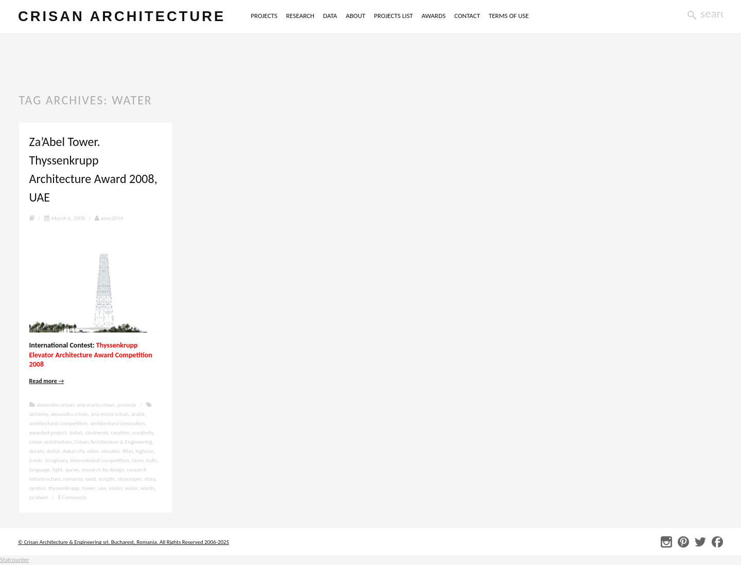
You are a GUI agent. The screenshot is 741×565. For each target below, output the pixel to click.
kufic (151, 460)
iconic (36, 460)
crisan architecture (121, 16)
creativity (142, 432)
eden (93, 451)
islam (138, 460)
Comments (72, 497)
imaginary (56, 460)
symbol (37, 488)
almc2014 (109, 218)
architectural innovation (117, 423)
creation (120, 432)
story (149, 479)
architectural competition (58, 423)
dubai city (73, 451)
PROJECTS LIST (393, 16)
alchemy (38, 414)
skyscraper (130, 479)
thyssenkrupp (63, 488)
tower (88, 488)
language (39, 469)
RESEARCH (300, 16)
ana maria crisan (95, 405)
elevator (110, 451)
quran (72, 469)
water (131, 488)
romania (72, 479)
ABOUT (355, 16)
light (57, 469)
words (147, 488)
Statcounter (14, 559)
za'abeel (38, 497)
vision (115, 488)
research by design (102, 469)
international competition (99, 460)
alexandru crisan (55, 405)
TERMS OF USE (509, 16)
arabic (138, 414)
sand (90, 479)
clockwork (96, 432)
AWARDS (433, 16)
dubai (53, 451)
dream (36, 451)
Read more (46, 381)
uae (102, 488)
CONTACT (467, 16)
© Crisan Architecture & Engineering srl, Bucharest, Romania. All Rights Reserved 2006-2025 (123, 542)
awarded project (48, 432)
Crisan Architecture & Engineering (113, 442)
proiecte (126, 405)
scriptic (107, 479)
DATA (330, 16)
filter (127, 451)
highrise (144, 451)
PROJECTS (264, 16)
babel (75, 432)
